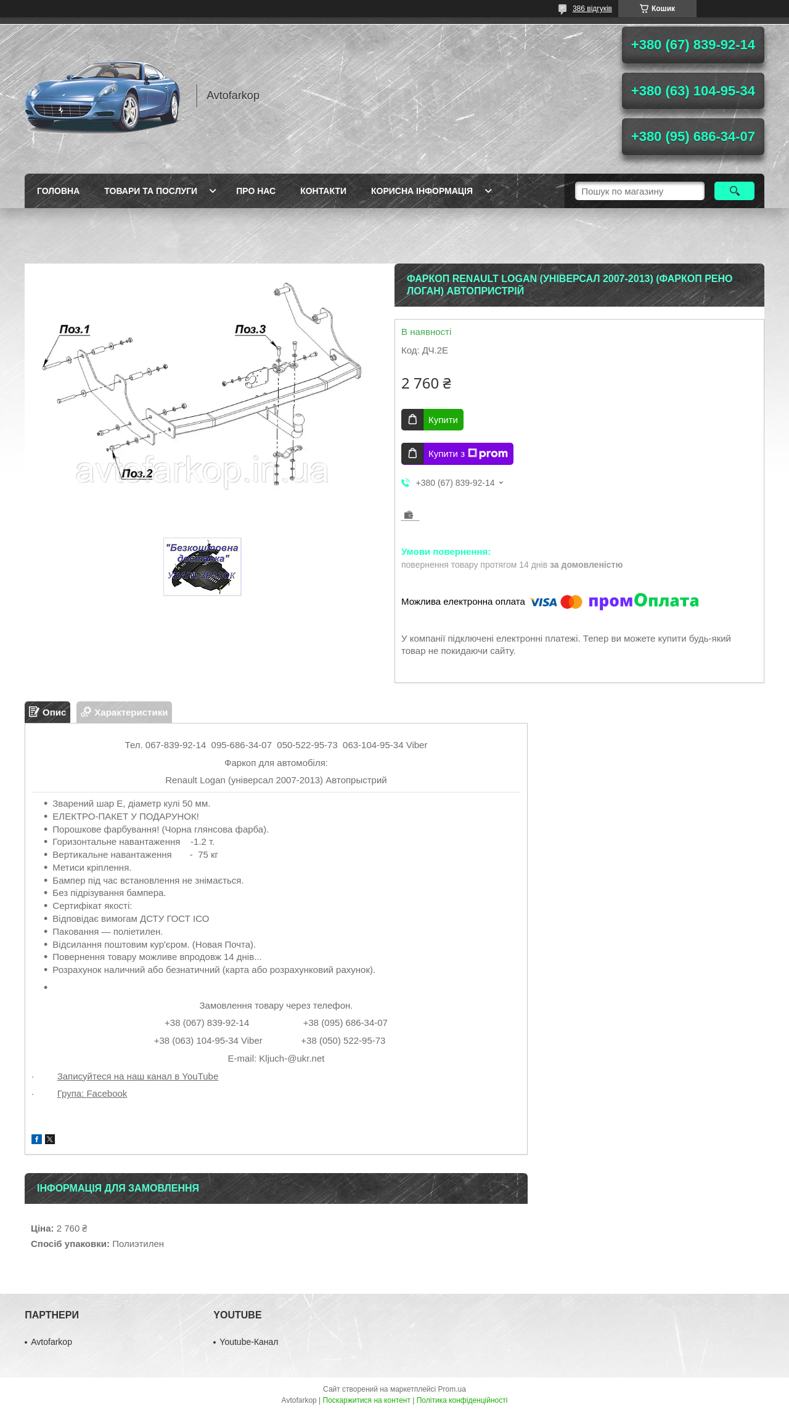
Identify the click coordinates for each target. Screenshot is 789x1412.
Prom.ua (452, 1389)
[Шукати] (734, 191)
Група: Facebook (92, 1093)
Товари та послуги (150, 191)
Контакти (323, 191)
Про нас (256, 191)
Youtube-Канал (248, 1342)
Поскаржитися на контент (367, 1400)
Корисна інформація (422, 191)
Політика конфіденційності (462, 1400)
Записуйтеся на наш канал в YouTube (138, 1076)
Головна (58, 191)
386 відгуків (592, 8)
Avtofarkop (51, 1342)
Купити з (468, 453)
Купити (443, 419)
